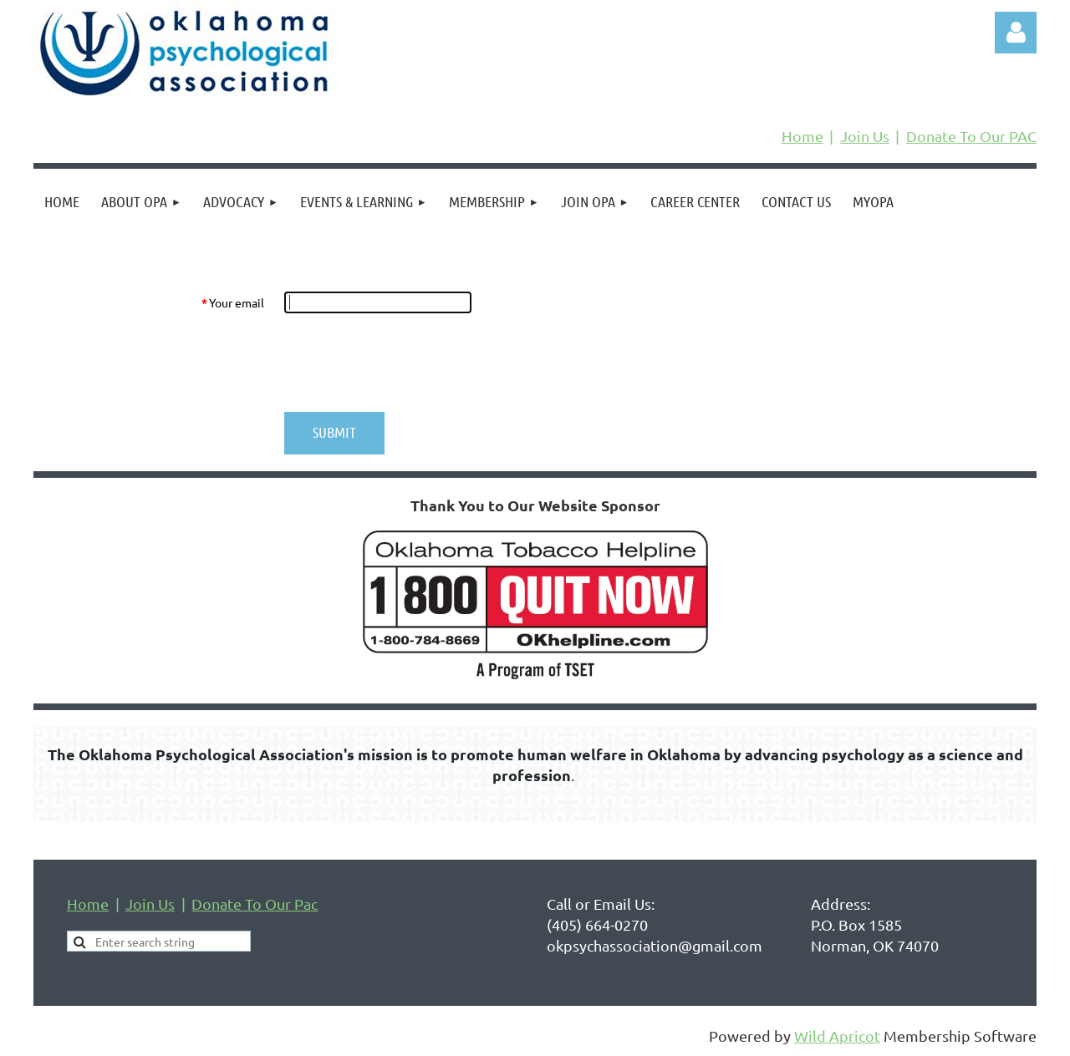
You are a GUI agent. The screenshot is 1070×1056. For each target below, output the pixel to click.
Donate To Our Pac (254, 903)
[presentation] (411, 362)
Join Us (864, 136)
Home (802, 136)
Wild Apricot (837, 1035)
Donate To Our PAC (971, 136)
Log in (1016, 32)
